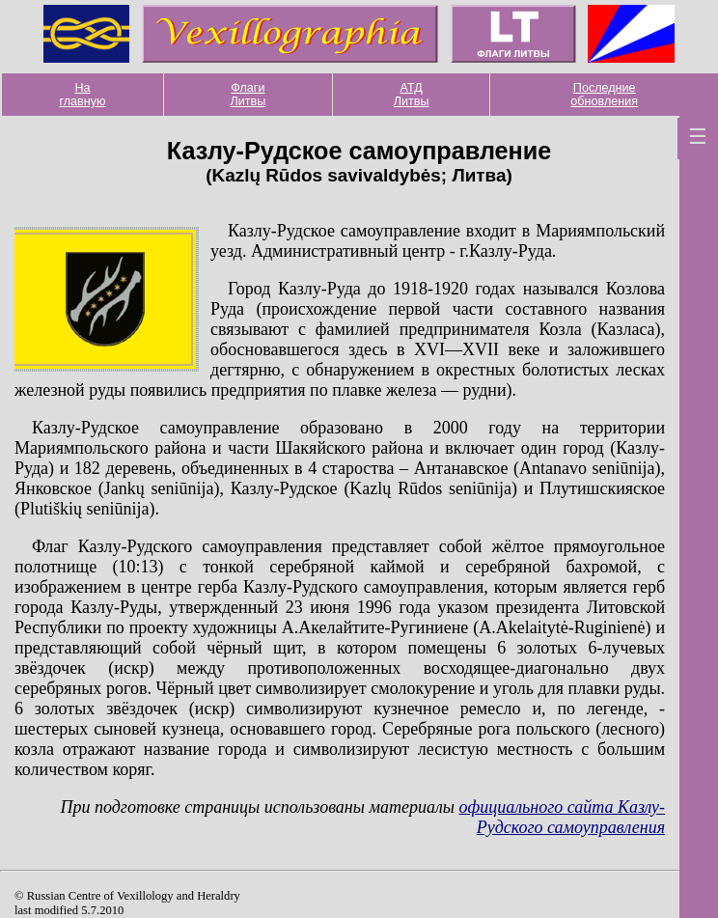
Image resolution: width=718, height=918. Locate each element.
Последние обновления (604, 94)
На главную (82, 94)
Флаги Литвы (248, 94)
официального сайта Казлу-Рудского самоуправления (561, 817)
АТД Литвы (411, 94)
